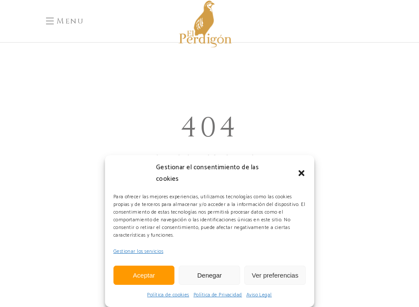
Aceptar (144, 275)
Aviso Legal (259, 295)
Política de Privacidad (218, 295)
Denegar (209, 275)
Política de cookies (168, 295)
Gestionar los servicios (138, 251)
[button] (301, 173)
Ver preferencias (275, 275)
